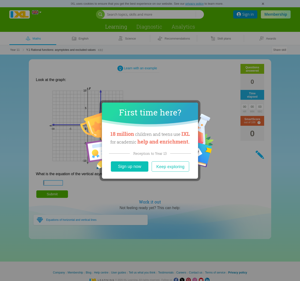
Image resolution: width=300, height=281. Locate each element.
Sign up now (129, 166)
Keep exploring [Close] (170, 166)
